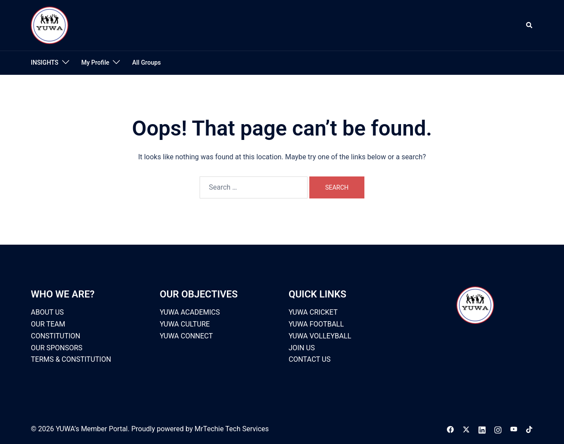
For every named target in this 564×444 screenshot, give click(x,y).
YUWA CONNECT (186, 336)
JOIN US (302, 348)
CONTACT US (309, 359)
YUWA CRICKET (313, 312)
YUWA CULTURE (185, 324)
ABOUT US (47, 312)
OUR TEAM (48, 324)
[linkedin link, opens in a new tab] (482, 429)
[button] (529, 25)
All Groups (146, 62)
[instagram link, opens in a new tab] (497, 429)
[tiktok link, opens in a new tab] (529, 429)
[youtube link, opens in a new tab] (513, 429)
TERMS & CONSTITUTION (71, 359)
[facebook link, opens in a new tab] (450, 429)
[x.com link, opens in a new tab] (466, 429)
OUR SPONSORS (56, 348)
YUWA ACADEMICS (190, 312)
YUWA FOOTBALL (316, 324)
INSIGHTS (45, 62)
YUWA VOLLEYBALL (320, 336)
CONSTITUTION (55, 336)
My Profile (95, 62)
